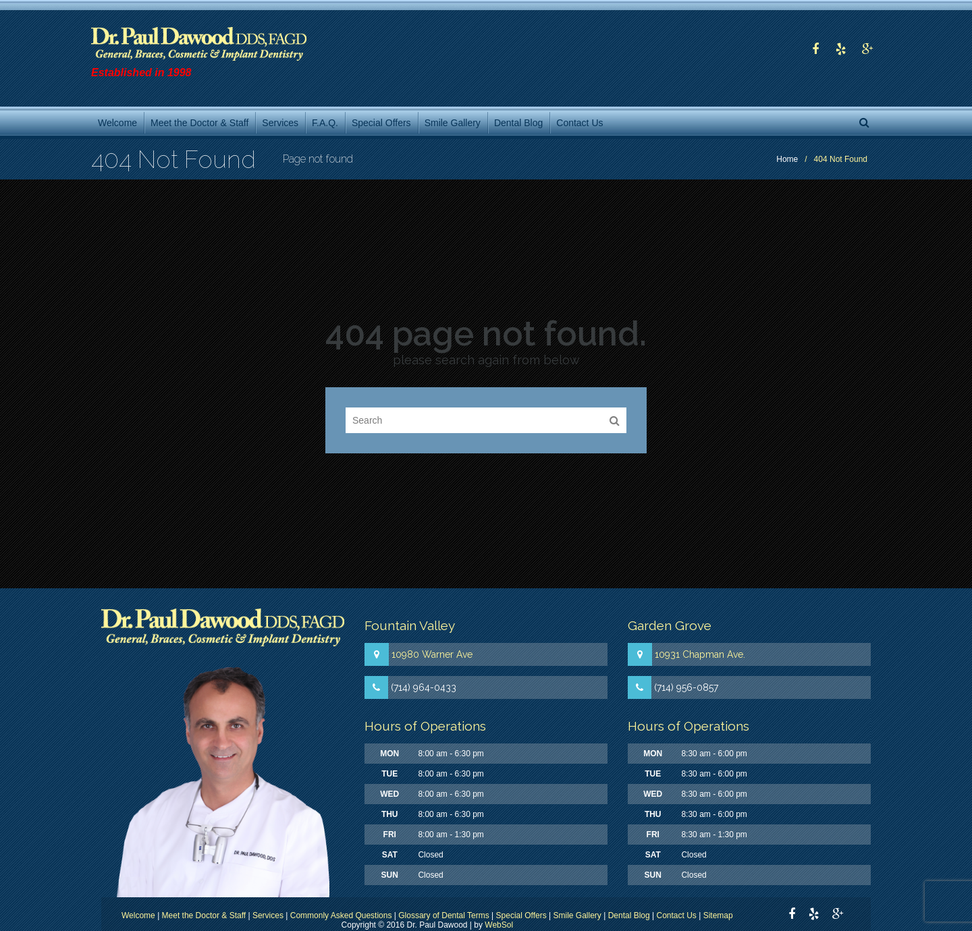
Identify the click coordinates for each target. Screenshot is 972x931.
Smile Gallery (577, 915)
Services (268, 915)
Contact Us (677, 915)
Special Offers (521, 915)
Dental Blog (629, 915)
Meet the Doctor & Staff (204, 915)
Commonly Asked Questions (341, 915)
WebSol (499, 925)
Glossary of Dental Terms (443, 915)
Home (787, 159)
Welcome (138, 915)
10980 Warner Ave (432, 654)
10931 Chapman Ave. (700, 654)
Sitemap (718, 915)
